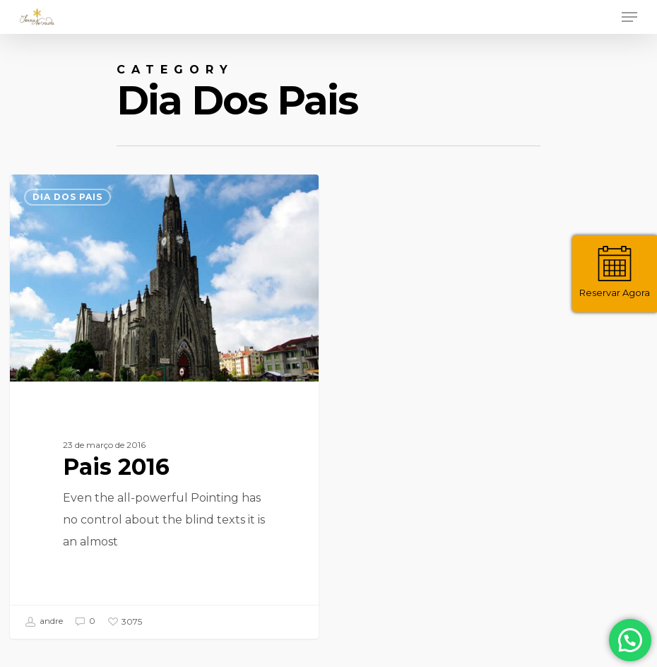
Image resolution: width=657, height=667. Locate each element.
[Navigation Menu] (629, 17)
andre (44, 622)
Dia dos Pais (67, 196)
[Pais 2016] (164, 406)
